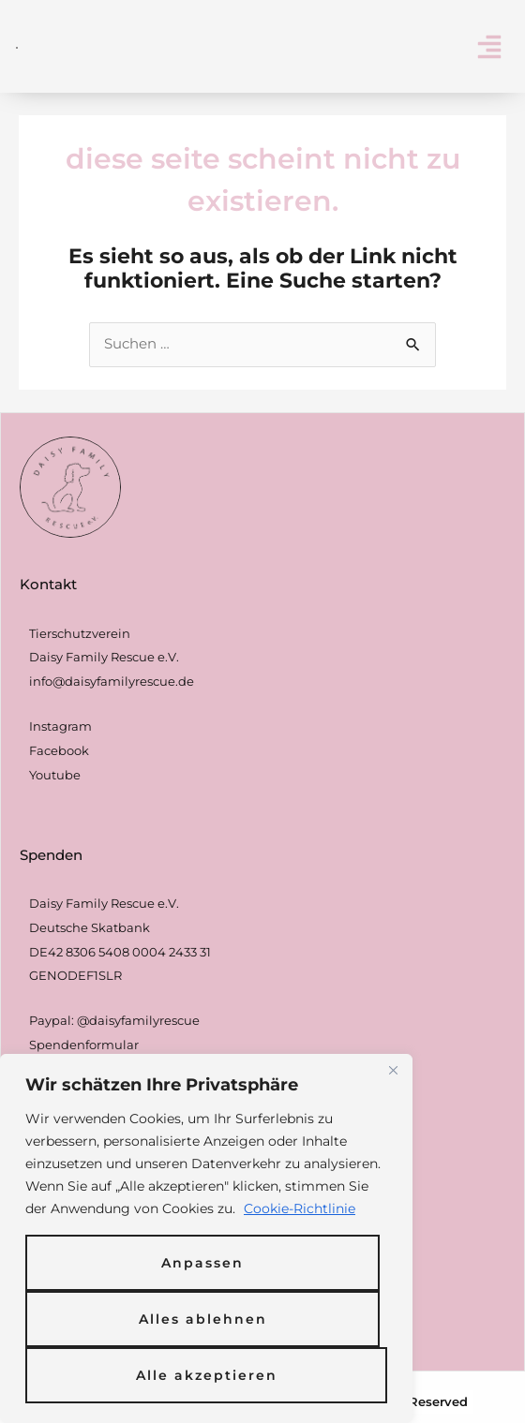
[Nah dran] (393, 1070)
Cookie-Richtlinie (299, 1208)
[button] (489, 47)
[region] (206, 1238)
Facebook (59, 750)
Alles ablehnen (203, 1319)
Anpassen (202, 1262)
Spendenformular (84, 1044)
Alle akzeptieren (207, 1375)
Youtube (55, 774)
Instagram (60, 726)
